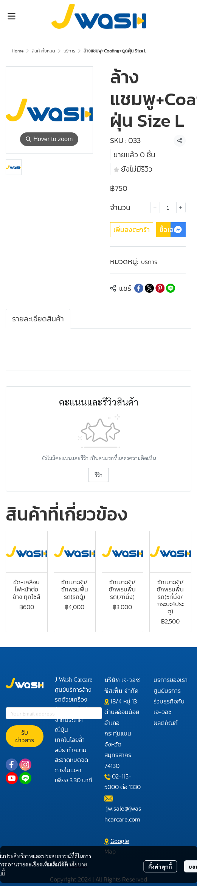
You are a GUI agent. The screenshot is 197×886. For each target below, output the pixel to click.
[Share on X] (149, 288)
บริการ (69, 51)
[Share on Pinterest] (159, 288)
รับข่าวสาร (24, 736)
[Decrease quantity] (154, 207)
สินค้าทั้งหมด (43, 51)
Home (17, 51)
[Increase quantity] (181, 207)
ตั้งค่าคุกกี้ (160, 866)
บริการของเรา (171, 679)
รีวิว (98, 474)
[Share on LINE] (170, 288)
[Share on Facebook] (138, 288)
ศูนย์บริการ (167, 690)
